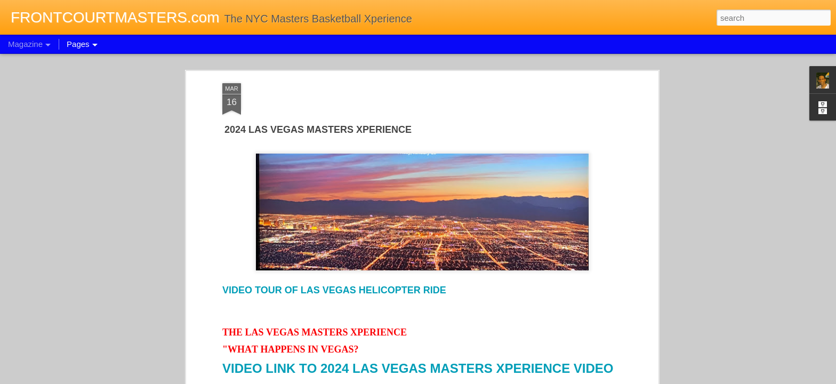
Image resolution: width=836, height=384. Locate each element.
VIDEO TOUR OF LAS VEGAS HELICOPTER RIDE (334, 286)
